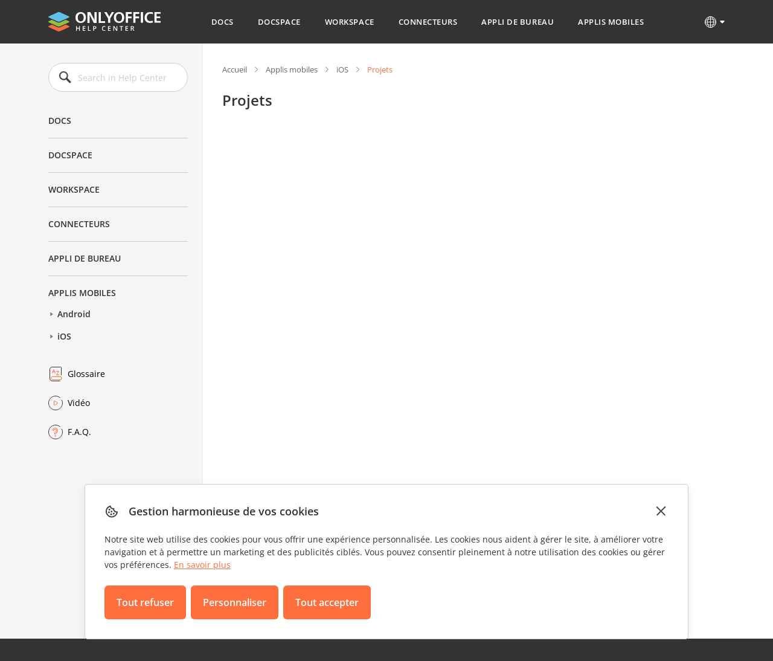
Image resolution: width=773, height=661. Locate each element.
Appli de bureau (517, 21)
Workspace (349, 21)
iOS (64, 336)
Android (74, 314)
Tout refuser (145, 602)
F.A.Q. (79, 431)
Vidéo (79, 402)
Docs (222, 21)
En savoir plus (202, 564)
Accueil (234, 69)
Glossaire (86, 373)
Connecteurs (428, 21)
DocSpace (279, 21)
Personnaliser (234, 602)
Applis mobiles (611, 21)
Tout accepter (327, 602)
